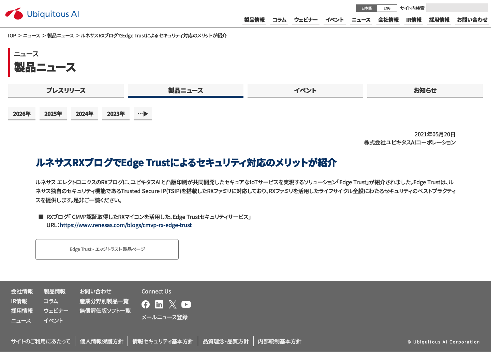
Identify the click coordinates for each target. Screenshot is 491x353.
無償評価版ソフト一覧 (105, 312)
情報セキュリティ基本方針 (162, 342)
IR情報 (19, 302)
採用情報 (22, 312)
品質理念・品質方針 (226, 342)
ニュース (31, 35)
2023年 (116, 114)
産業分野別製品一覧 (104, 302)
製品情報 (54, 292)
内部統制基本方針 (279, 342)
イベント (305, 90)
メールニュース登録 (165, 318)
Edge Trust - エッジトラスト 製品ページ (116, 250)
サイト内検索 (412, 8)
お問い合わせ (95, 292)
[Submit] (481, 8)
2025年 (53, 114)
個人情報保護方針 (101, 342)
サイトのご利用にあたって (41, 342)
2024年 (84, 114)
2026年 (22, 114)
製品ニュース (60, 35)
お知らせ (425, 90)
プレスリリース (66, 90)
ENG (387, 8)
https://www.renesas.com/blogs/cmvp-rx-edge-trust (126, 225)
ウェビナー (56, 312)
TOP (11, 35)
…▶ (142, 114)
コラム (51, 302)
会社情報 (22, 292)
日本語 (366, 8)
